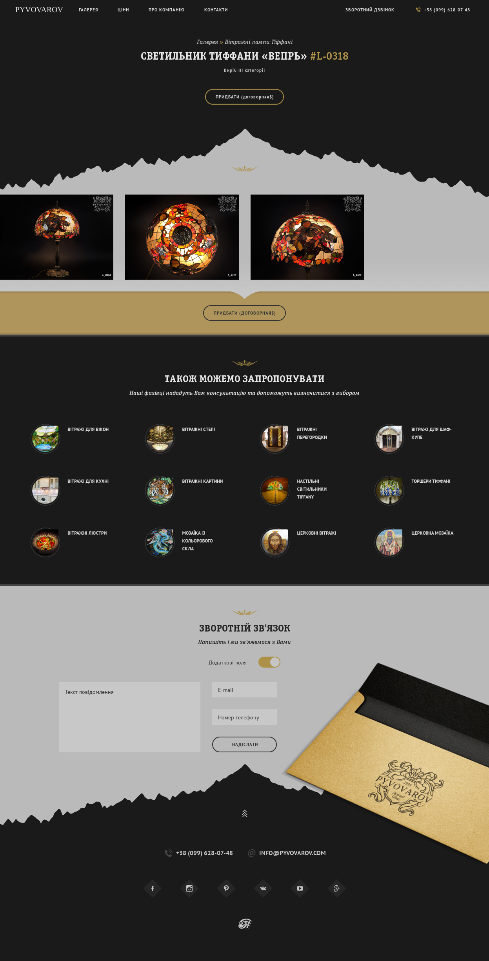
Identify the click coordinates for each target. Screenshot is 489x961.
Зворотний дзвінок (369, 10)
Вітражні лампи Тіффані (259, 42)
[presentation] (271, 779)
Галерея (207, 42)
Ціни (123, 10)
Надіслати (245, 744)
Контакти (216, 10)
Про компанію (167, 10)
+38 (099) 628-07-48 (198, 853)
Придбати (245, 96)
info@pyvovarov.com (286, 853)
